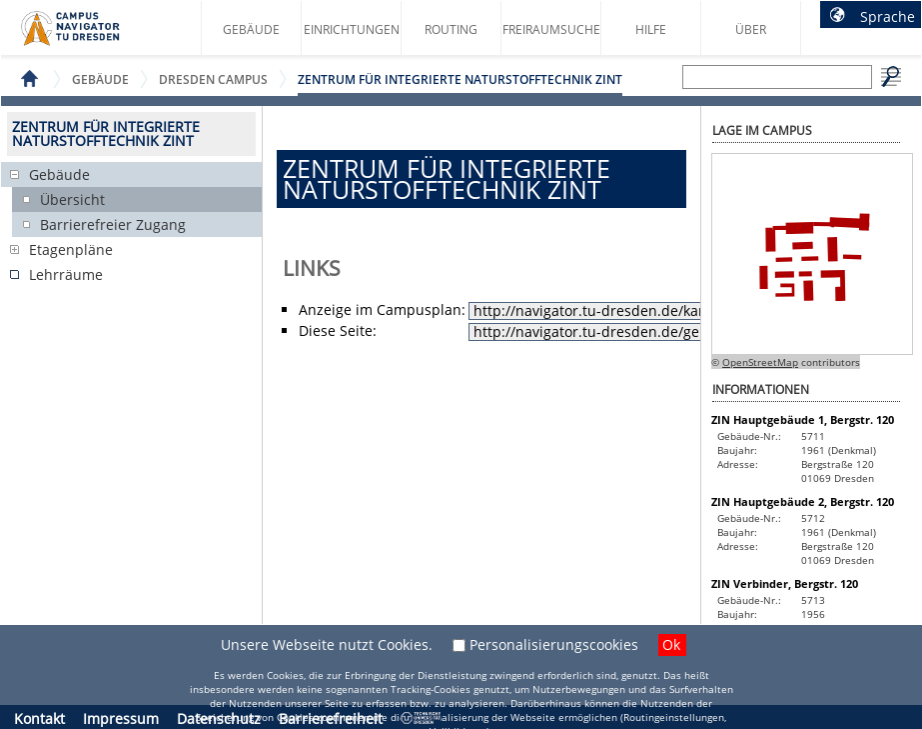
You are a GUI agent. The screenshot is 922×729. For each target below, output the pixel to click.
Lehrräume (66, 274)
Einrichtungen (352, 29)
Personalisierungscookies (553, 644)
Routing (451, 29)
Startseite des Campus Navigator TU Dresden (91, 36)
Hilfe (650, 29)
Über (750, 29)
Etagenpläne (71, 249)
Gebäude (251, 29)
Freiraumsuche (551, 29)
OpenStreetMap (760, 362)
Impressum (121, 718)
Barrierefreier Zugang (113, 224)
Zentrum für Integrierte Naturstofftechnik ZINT (460, 79)
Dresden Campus (213, 79)
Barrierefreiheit (331, 718)
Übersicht (72, 199)
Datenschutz (219, 718)
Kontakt (39, 718)
